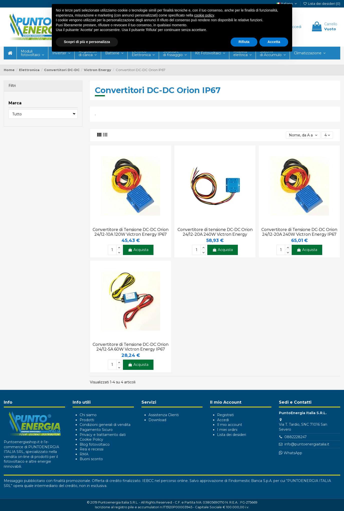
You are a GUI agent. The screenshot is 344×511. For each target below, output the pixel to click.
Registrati (225, 415)
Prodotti (87, 420)
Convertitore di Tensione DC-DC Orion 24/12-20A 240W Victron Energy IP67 (299, 232)
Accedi (223, 420)
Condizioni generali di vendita (105, 424)
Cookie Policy (91, 439)
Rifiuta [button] (244, 42)
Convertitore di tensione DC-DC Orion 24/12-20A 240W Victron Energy (215, 232)
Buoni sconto (91, 459)
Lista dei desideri (231, 434)
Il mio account (229, 424)
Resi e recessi (91, 449)
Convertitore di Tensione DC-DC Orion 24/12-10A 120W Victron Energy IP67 (130, 232)
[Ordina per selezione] (303, 135)
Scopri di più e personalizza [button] (87, 42)
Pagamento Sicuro (96, 429)
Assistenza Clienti (163, 415)
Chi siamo (88, 415)
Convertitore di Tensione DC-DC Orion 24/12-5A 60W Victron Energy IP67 (130, 347)
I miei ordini (227, 429)
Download (157, 420)
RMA (84, 454)
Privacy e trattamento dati (103, 434)
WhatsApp (293, 453)
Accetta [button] (273, 42)
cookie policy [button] (204, 15)
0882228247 (295, 437)
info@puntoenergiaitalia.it (306, 444)
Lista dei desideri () (321, 4)
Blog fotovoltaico (95, 444)
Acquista (138, 249)
